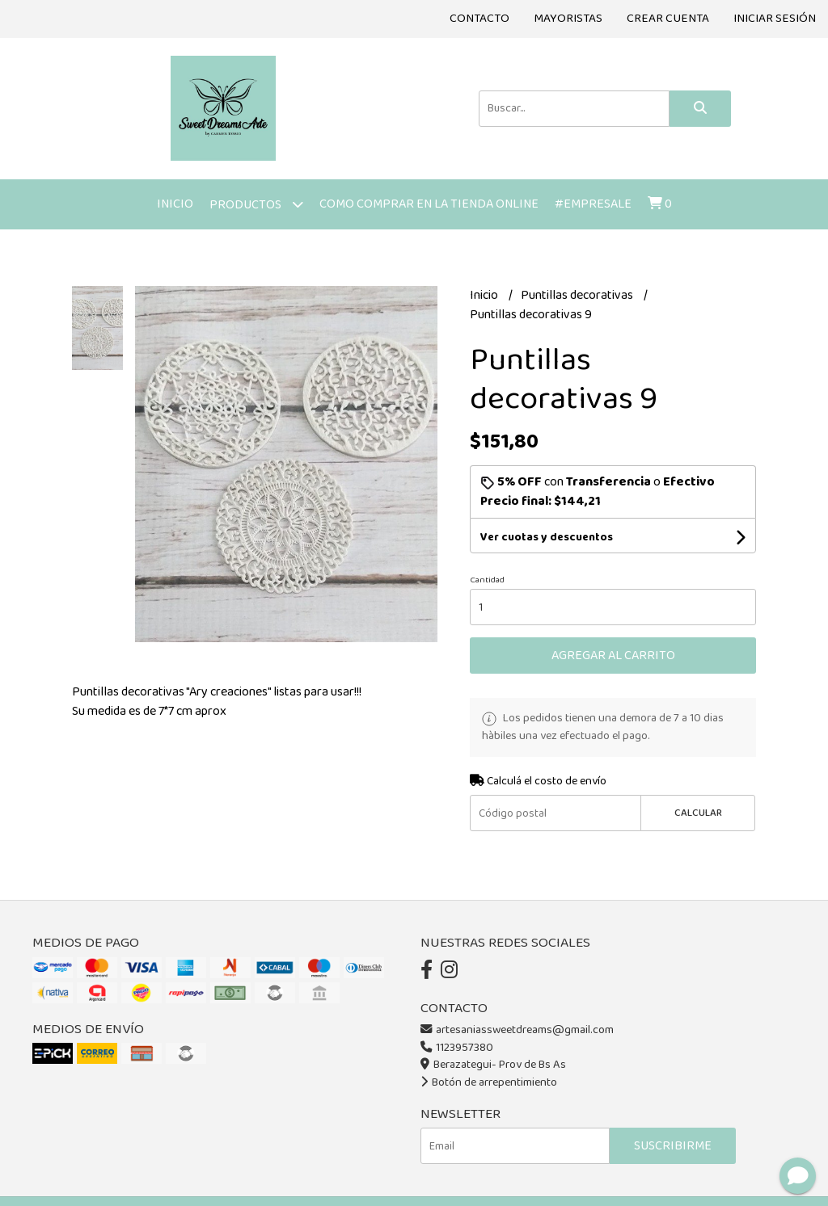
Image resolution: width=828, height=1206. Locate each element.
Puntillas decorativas (578, 295)
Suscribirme (673, 1146)
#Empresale (593, 204)
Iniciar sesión (774, 18)
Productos (256, 204)
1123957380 (456, 1047)
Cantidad (487, 580)
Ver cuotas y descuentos (546, 537)
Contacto (479, 18)
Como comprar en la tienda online (429, 204)
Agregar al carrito (613, 655)
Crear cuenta (668, 18)
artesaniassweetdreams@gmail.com (517, 1030)
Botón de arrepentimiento (488, 1082)
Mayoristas (568, 18)
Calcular (698, 813)
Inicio (175, 204)
